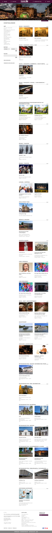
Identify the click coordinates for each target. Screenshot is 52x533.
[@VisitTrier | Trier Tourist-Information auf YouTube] (47, 528)
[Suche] (13, 1)
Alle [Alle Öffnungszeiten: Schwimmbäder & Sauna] (47, 446)
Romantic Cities (25, 524)
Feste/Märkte (7, 31)
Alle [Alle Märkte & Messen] (47, 219)
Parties (5, 36)
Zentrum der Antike (25, 521)
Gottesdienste (7, 41)
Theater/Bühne (7, 30)
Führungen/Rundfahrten (9, 29)
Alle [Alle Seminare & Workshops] (47, 344)
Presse (23, 516)
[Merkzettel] (37, 1)
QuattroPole (24, 523)
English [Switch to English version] (10, 528)
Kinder (5, 42)
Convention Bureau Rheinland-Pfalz (29, 522)
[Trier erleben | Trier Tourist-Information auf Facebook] (43, 528)
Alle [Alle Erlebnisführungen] (47, 123)
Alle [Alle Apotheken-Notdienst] (47, 488)
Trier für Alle (45, 20)
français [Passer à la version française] (15, 528)
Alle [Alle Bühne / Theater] (47, 143)
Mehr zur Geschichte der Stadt (28, 519)
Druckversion (7, 60)
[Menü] (4, 1)
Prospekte (24, 515)
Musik (5, 28)
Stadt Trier (24, 518)
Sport (5, 40)
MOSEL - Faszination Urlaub (27, 520)
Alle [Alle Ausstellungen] (47, 240)
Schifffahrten (7, 39)
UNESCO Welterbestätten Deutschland (29, 526)
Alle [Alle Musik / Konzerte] (47, 26)
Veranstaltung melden (9, 63)
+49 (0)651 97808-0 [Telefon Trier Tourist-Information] (7, 522)
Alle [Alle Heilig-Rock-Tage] (47, 202)
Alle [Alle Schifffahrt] (47, 322)
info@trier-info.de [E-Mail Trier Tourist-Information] (7, 523)
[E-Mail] (43, 515)
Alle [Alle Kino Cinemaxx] (47, 261)
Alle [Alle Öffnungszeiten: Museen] (47, 425)
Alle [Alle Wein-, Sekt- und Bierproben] (47, 301)
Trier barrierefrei (25, 514)
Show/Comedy (7, 35)
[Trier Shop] (47, 1)
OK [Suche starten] (16, 50)
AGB (37, 531)
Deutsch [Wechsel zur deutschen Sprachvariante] (6, 528)
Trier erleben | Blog (25, 517)
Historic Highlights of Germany (28, 525)
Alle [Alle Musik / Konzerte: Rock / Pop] (47, 45)
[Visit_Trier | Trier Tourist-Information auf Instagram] (45, 528)
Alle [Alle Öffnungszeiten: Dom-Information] (47, 383)
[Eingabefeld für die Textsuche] (10, 55)
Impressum (16, 531)
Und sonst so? (7, 44)
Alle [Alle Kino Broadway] (47, 281)
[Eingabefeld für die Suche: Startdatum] (7, 49)
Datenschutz (32, 531)
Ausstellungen (7, 34)
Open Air (6, 33)
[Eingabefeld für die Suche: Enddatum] (14, 49)
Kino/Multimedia (7, 37)
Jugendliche (6, 43)
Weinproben (6, 38)
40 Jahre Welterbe (8, 27)
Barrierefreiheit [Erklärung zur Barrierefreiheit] (24, 531)
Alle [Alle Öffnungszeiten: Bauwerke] (47, 404)
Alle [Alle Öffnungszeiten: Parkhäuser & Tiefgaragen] (47, 468)
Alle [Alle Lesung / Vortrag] (47, 182)
